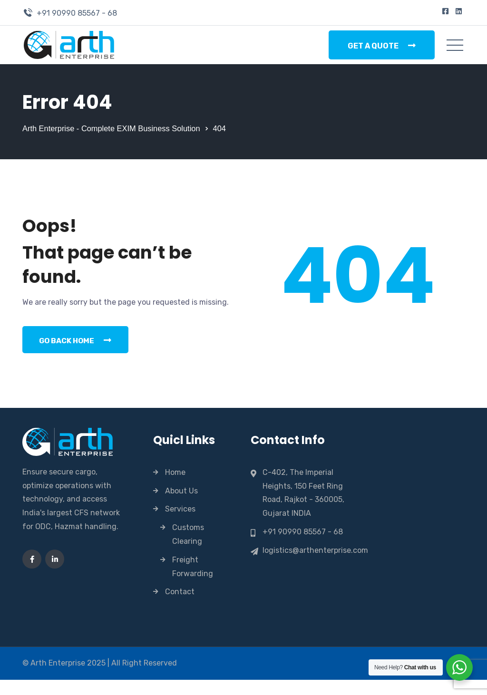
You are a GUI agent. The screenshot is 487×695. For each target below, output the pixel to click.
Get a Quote (382, 45)
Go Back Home (78, 354)
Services (180, 524)
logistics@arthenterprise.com (315, 565)
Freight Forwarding (192, 581)
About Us (181, 506)
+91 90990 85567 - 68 (77, 13)
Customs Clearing (188, 550)
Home (175, 487)
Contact (180, 607)
